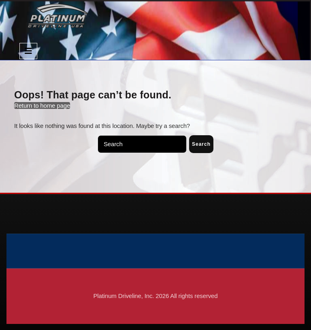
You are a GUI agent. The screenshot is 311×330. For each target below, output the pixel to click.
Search (201, 144)
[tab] (28, 51)
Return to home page (42, 105)
